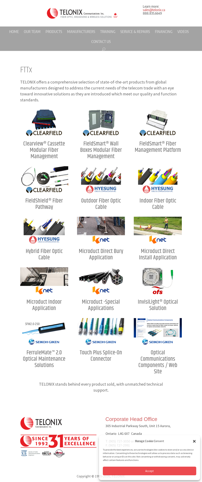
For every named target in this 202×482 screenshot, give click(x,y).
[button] (194, 441)
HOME (14, 31)
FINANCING (163, 31)
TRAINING (107, 31)
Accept (149, 471)
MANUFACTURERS (81, 31)
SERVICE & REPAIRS (135, 31)
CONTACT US (101, 41)
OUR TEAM (32, 31)
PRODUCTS (54, 31)
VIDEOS (183, 31)
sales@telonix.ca (154, 9)
